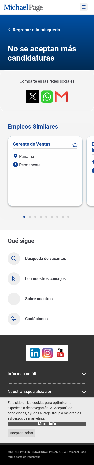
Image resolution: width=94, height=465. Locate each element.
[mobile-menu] (84, 7)
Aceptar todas (21, 433)
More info (47, 424)
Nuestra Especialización (30, 391)
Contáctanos (36, 318)
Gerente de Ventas (31, 144)
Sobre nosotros (39, 298)
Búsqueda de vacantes (45, 258)
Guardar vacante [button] (75, 145)
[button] (34, 30)
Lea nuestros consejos (45, 278)
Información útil (22, 373)
